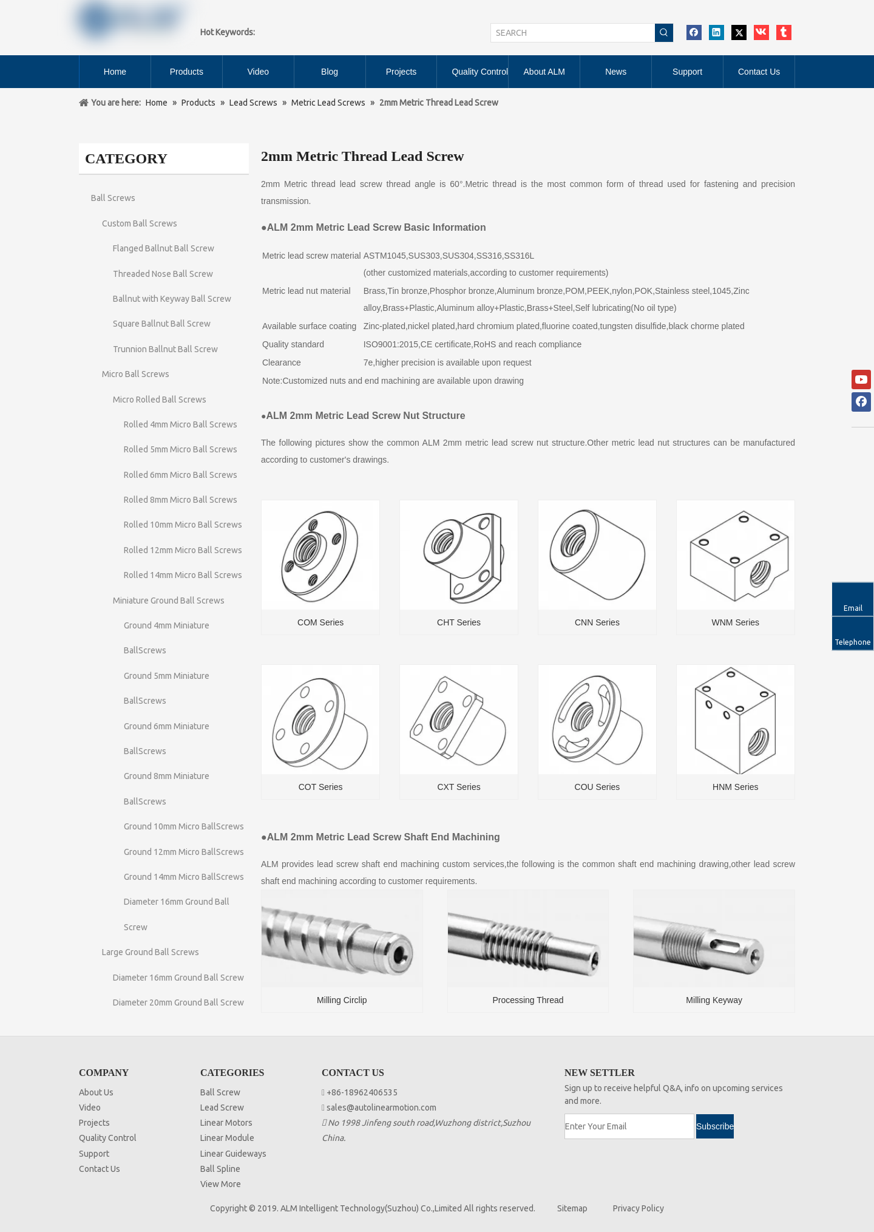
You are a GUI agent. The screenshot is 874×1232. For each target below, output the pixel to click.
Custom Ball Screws (139, 223)
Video (90, 1107)
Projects (94, 1123)
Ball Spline (220, 1169)
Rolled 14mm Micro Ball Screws (183, 575)
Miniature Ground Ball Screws (169, 600)
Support (94, 1154)
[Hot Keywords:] (664, 33)
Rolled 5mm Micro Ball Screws (180, 449)
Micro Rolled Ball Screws (159, 399)
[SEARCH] (573, 33)
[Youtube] (861, 379)
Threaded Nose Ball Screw (163, 274)
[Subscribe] (715, 1126)
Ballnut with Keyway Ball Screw (172, 299)
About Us (96, 1092)
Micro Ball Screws (135, 374)
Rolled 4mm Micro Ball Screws (180, 424)
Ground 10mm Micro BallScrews (184, 826)
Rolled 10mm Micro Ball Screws (183, 524)
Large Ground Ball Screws (150, 952)
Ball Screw (220, 1092)
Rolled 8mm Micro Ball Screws (180, 500)
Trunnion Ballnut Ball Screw (165, 349)
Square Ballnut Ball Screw (162, 323)
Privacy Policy (638, 1208)
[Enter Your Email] (629, 1126)
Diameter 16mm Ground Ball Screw (178, 977)
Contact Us (99, 1169)
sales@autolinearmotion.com (381, 1107)
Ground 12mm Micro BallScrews (184, 852)
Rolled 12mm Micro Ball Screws (183, 550)
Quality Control (108, 1138)
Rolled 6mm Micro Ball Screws (180, 475)
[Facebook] (861, 402)
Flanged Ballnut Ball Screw (163, 248)
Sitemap (572, 1208)
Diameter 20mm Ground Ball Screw (178, 1002)
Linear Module (227, 1138)
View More (220, 1184)
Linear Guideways (233, 1154)
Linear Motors (226, 1123)
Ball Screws (113, 198)
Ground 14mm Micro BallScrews (184, 877)
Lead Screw (222, 1107)
